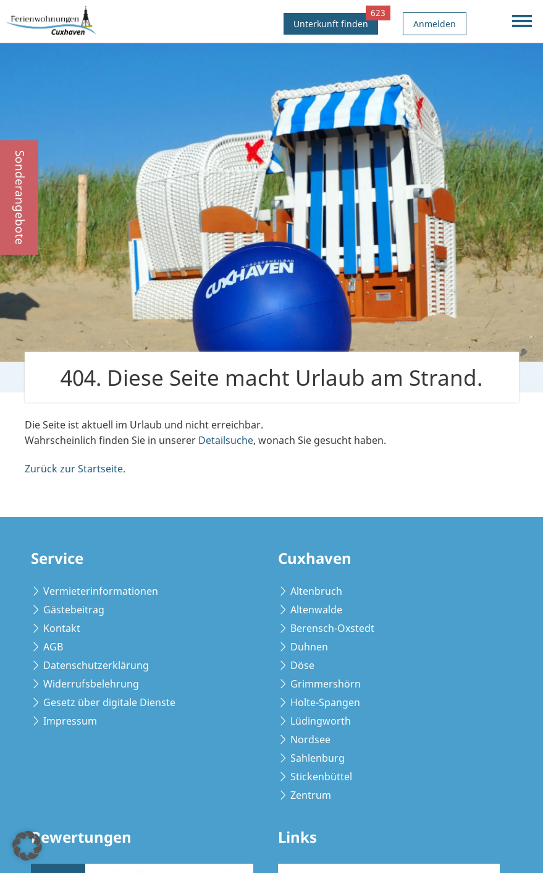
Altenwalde (316, 609)
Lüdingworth (320, 721)
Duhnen (309, 647)
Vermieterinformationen (100, 591)
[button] (27, 846)
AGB (53, 647)
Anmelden (434, 24)
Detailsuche (225, 440)
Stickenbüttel (321, 776)
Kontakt (61, 628)
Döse (302, 665)
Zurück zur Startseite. (75, 468)
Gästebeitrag (73, 609)
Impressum (70, 721)
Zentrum (310, 795)
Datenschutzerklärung (96, 665)
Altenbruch (316, 591)
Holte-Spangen (325, 702)
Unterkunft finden (335, 21)
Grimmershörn (325, 684)
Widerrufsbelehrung (91, 684)
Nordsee (310, 739)
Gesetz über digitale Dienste (109, 702)
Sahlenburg (317, 758)
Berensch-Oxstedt (332, 628)
